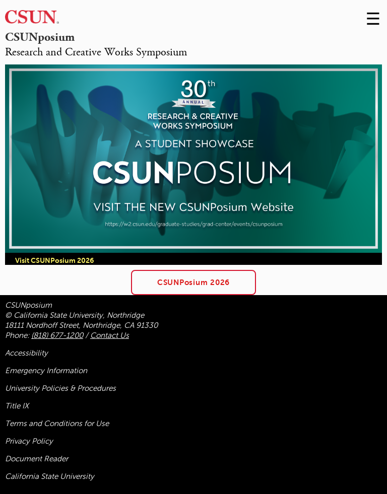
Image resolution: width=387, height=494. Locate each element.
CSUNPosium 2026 (193, 282)
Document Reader (36, 459)
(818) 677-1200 (57, 335)
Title (17, 406)
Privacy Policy (29, 441)
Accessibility (26, 353)
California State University (49, 476)
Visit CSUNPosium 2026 (54, 260)
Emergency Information (46, 371)
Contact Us (109, 335)
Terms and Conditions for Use (57, 423)
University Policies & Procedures (60, 388)
